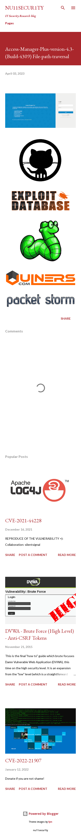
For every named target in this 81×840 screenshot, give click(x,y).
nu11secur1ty (24, 7)
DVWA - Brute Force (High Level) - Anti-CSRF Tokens (39, 634)
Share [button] (66, 318)
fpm (50, 821)
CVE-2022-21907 (23, 760)
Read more (67, 555)
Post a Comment (33, 555)
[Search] (62, 7)
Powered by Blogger (41, 814)
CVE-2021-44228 (23, 520)
